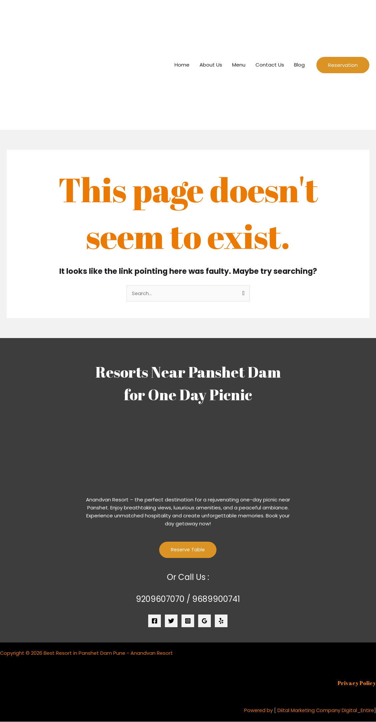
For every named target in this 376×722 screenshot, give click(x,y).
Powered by (257, 710)
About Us (210, 64)
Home (182, 64)
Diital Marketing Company (308, 710)
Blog (299, 64)
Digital (349, 710)
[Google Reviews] (204, 621)
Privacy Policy (357, 683)
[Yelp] (221, 621)
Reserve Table (187, 550)
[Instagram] (188, 621)
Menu (238, 64)
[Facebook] (154, 621)
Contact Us (269, 64)
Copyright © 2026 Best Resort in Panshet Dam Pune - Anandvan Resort (87, 652)
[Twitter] (171, 621)
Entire (367, 710)
